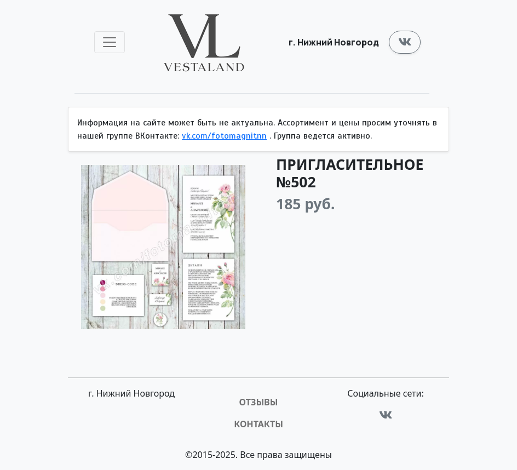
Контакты (258, 424)
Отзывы (258, 402)
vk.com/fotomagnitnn (224, 135)
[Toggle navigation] (109, 42)
